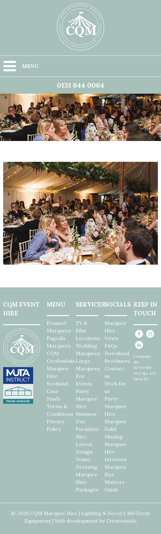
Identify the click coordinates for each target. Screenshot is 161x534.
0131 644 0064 (80, 85)
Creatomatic (121, 521)
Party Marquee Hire (87, 398)
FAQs (110, 346)
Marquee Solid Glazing (115, 429)
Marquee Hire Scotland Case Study (58, 383)
